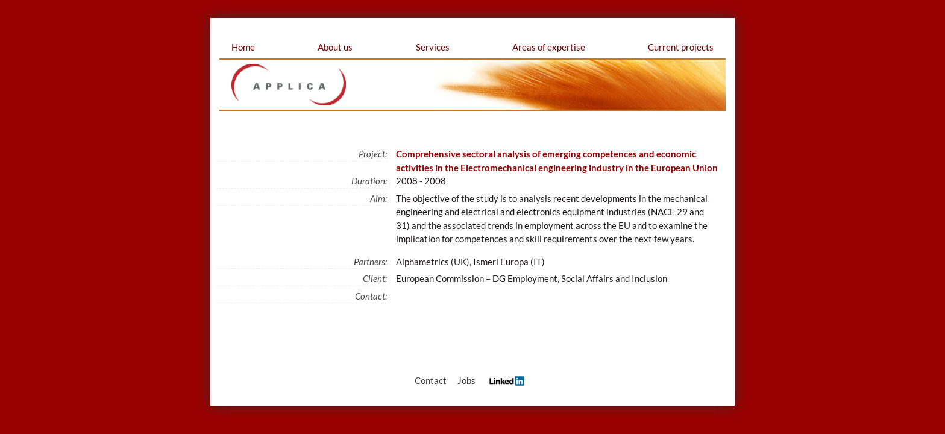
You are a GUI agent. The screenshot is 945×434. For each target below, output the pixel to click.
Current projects (681, 47)
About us (335, 47)
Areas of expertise (548, 47)
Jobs (466, 380)
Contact (431, 380)
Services (433, 47)
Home (243, 47)
